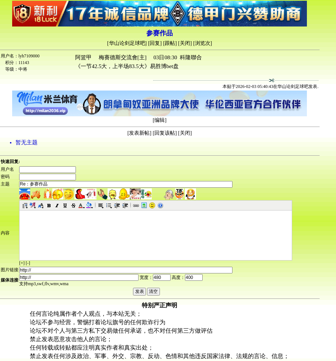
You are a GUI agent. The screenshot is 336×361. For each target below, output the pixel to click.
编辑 (159, 120)
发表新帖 (139, 133)
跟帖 (170, 43)
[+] (22, 263)
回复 (155, 43)
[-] (28, 263)
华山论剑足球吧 (127, 43)
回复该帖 (164, 133)
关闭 (185, 43)
